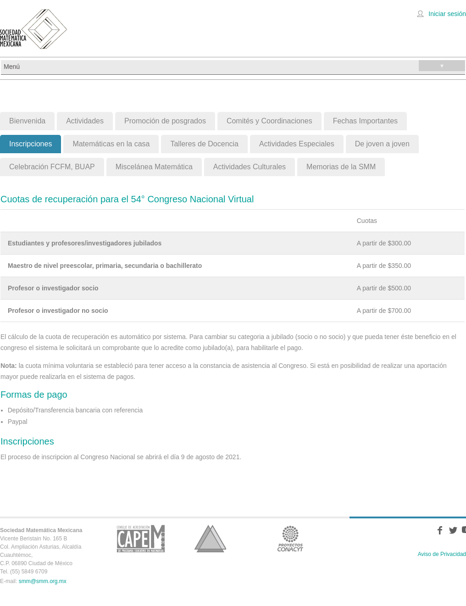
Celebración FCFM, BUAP (52, 167)
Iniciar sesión (447, 13)
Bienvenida (27, 121)
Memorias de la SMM (341, 167)
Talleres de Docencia (204, 144)
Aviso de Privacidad (442, 554)
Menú (234, 65)
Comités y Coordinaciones (269, 121)
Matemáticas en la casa (111, 144)
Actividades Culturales (249, 167)
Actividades (85, 121)
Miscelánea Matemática (154, 167)
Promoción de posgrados (165, 121)
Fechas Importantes (365, 121)
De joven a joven (382, 144)
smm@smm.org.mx (43, 581)
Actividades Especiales (296, 144)
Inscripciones (30, 144)
